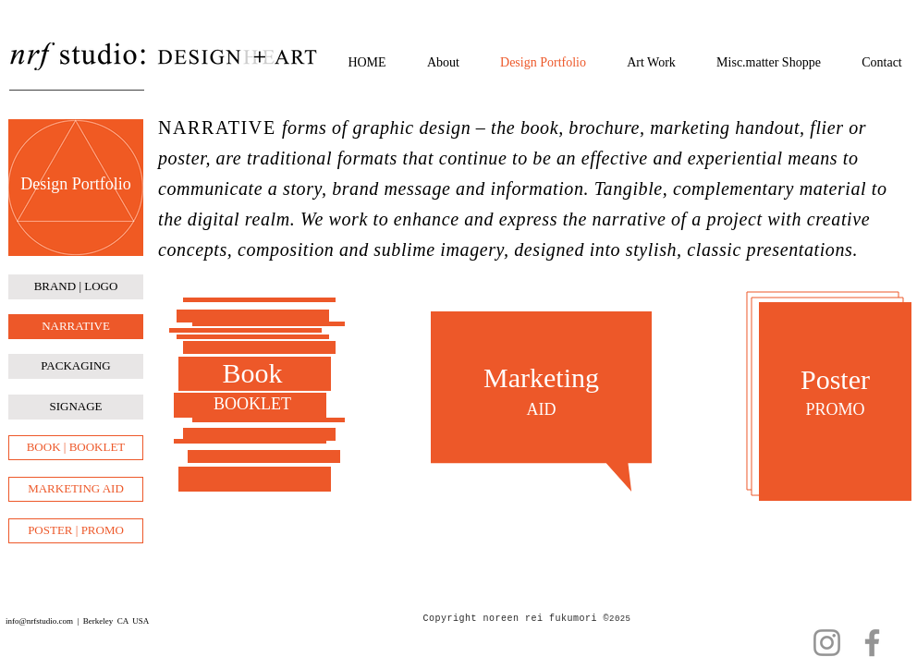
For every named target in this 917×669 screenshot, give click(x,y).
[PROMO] (835, 410)
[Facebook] (872, 643)
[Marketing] (541, 377)
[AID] (541, 410)
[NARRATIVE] (75, 326)
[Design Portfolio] (75, 184)
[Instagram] (827, 643)
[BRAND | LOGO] (75, 286)
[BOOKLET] (252, 404)
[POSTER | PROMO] (75, 530)
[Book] (252, 373)
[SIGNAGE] (75, 407)
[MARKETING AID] (75, 489)
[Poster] (835, 380)
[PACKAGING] (75, 366)
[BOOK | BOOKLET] (75, 447)
